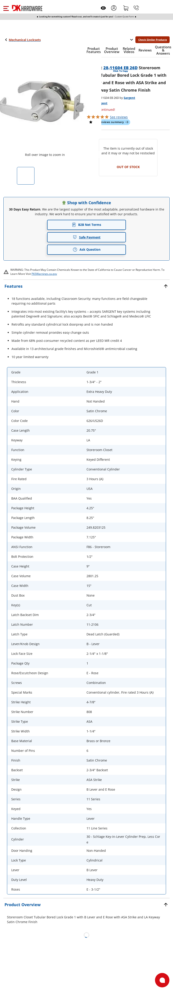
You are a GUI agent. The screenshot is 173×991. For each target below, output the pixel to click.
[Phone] (136, 8)
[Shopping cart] (126, 8)
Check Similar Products (152, 39)
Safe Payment (86, 237)
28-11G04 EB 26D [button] (120, 67)
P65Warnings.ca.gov (44, 274)
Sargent (129, 98)
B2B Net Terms (86, 224)
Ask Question (86, 249)
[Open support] (162, 980)
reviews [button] (119, 117)
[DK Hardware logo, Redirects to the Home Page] (27, 8)
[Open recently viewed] (103, 8)
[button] (6, 8)
